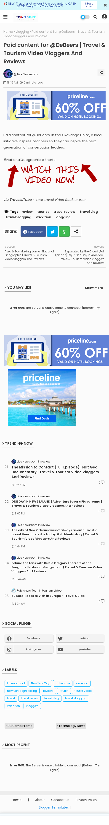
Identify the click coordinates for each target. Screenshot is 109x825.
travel (11, 698)
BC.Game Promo (20, 726)
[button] (95, 17)
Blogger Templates (54, 807)
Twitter (52, 231)
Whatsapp (64, 231)
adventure (63, 683)
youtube (85, 649)
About (40, 800)
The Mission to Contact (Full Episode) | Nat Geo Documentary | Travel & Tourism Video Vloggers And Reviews (55, 472)
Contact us (60, 800)
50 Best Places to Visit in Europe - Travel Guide (48, 596)
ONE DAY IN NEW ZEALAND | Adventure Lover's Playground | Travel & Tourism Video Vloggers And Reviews (56, 504)
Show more (94, 288)
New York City (40, 683)
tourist (43, 212)
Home (8, 32)
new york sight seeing (22, 691)
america (82, 683)
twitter (85, 638)
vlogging (22, 32)
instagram (33, 649)
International (16, 683)
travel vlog (89, 212)
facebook (33, 638)
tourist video (83, 691)
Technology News (72, 726)
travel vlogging (18, 217)
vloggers (32, 706)
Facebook (35, 232)
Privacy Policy (86, 800)
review (27, 212)
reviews (48, 691)
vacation (43, 217)
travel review (64, 212)
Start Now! (89, 5)
